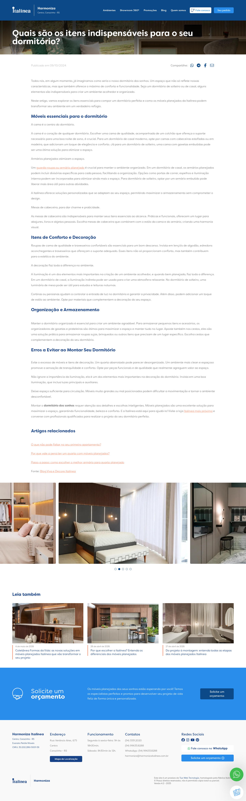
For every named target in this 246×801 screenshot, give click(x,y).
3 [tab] (123, 569)
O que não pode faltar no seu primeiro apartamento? (66, 444)
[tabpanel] (123, 523)
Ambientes (109, 10)
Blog (163, 10)
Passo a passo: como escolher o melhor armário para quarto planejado (77, 462)
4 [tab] (127, 569)
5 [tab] (130, 569)
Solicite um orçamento (217, 694)
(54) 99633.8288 (134, 745)
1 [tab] (115, 569)
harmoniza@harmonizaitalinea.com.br (146, 755)
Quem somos (178, 10)
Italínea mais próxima (198, 411)
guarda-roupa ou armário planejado (60, 167)
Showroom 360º (129, 10)
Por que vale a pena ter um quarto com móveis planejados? (70, 453)
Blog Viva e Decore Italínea (58, 471)
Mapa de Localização (66, 759)
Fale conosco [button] (200, 10)
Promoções (150, 10)
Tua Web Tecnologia (189, 778)
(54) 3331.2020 (133, 740)
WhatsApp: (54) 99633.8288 (141, 750)
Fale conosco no (208, 748)
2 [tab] (119, 569)
